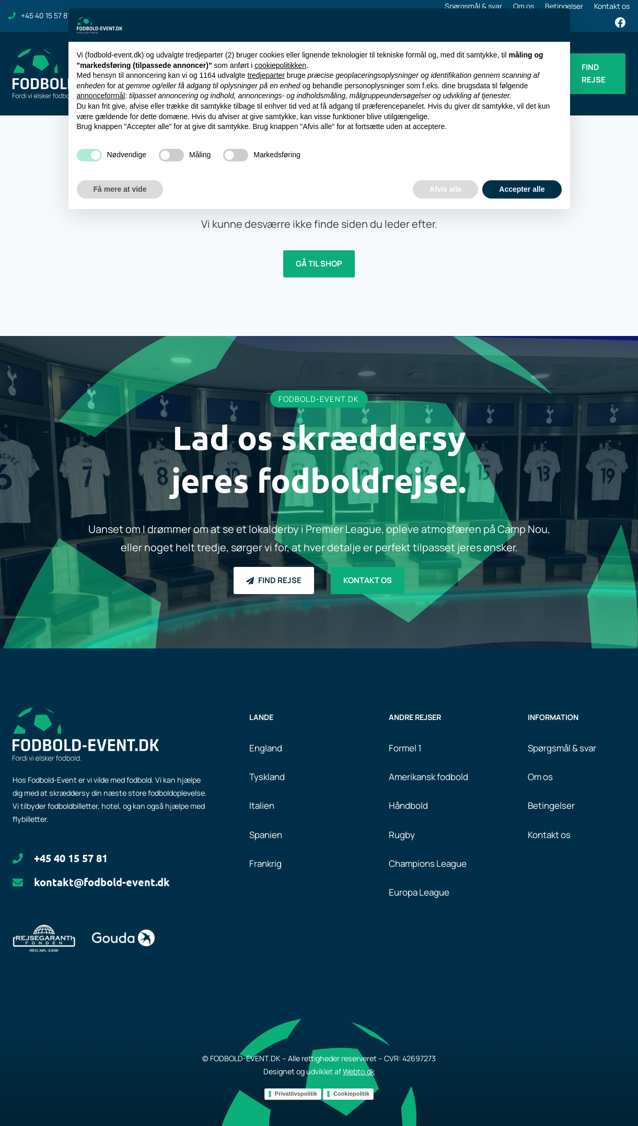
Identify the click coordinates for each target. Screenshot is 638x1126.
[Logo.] (86, 734)
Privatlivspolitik (296, 1093)
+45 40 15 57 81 (71, 858)
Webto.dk (359, 1071)
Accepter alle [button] (521, 189)
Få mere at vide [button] (120, 189)
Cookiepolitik (351, 1093)
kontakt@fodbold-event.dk (102, 882)
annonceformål (101, 95)
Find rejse (594, 73)
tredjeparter (266, 75)
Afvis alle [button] (445, 189)
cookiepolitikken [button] (280, 65)
